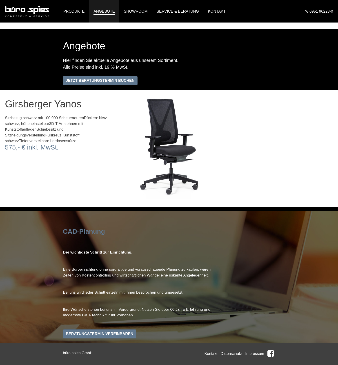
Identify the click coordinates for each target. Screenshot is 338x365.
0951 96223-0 (319, 11)
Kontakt (211, 353)
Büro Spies (27, 11)
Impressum (254, 353)
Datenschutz (231, 353)
